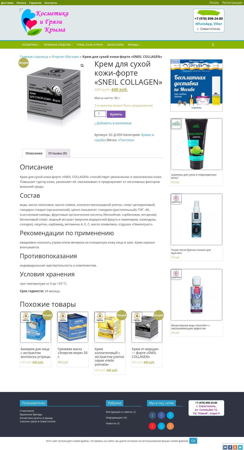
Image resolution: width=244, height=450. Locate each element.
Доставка (7, 2)
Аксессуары (115, 44)
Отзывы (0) (57, 153)
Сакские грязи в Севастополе (38, 421)
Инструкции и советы (119, 412)
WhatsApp (203, 24)
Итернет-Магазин (65, 56)
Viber (218, 24)
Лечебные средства (57, 44)
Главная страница (34, 56)
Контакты (50, 2)
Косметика (30, 44)
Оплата (21, 2)
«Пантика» (126, 140)
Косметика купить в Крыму (36, 418)
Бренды (133, 44)
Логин (214, 2)
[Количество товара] (100, 114)
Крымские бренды (31, 414)
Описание (34, 153)
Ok (193, 441)
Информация (114, 417)
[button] (113, 123)
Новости (111, 423)
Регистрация (232, 2)
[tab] (34, 153)
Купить (116, 114)
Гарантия (35, 2)
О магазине (27, 410)
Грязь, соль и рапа (90, 44)
